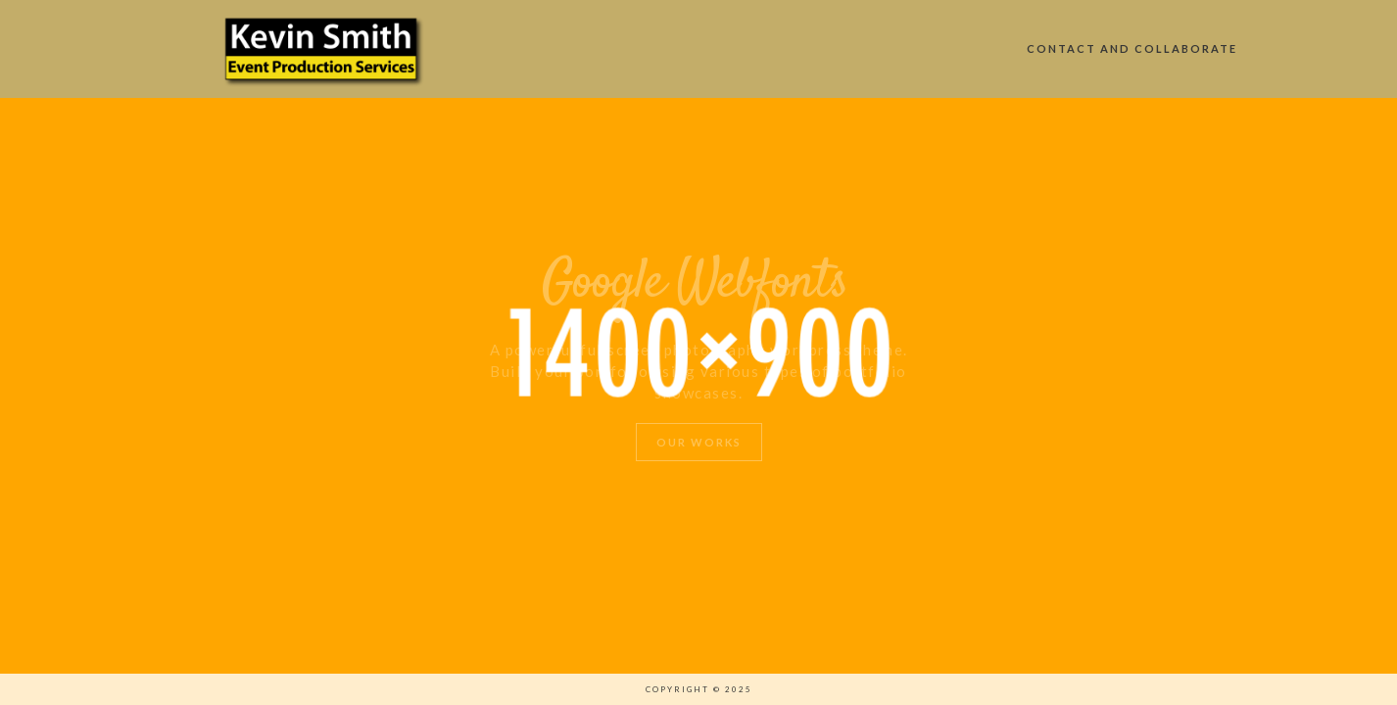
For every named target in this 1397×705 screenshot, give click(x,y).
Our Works (699, 442)
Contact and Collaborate (1132, 48)
